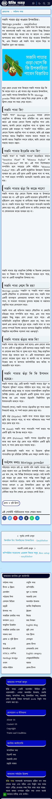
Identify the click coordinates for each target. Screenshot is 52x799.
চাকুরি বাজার (11, 763)
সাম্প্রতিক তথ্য (12, 750)
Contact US (12, 724)
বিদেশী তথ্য (11, 754)
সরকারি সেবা (12, 759)
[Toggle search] (44, 3)
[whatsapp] (33, 3)
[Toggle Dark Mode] (39, 3)
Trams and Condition (16, 733)
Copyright (11, 728)
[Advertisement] (25, 242)
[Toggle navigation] (49, 3)
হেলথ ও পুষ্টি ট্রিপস (11, 503)
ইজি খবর (10, 781)
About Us (11, 719)
